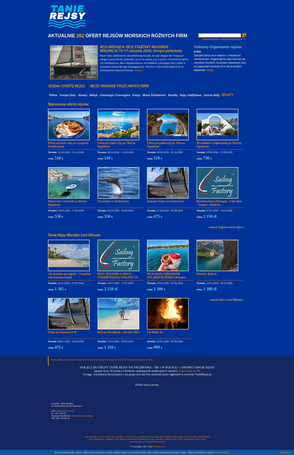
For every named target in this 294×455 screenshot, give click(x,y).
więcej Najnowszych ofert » (227, 227)
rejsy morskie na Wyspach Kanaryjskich (147, 441)
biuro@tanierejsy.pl (65, 411)
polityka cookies (221, 452)
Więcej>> (139, 70)
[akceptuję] (285, 452)
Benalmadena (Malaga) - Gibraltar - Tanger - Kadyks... (219, 203)
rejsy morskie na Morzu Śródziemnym (132, 439)
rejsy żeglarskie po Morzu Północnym (166, 436)
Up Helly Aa (155, 332)
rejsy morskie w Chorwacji (97, 436)
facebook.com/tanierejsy (82, 415)
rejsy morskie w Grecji (121, 436)
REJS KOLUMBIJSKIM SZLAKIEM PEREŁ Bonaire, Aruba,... (166, 277)
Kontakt (131, 359)
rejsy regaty (201, 439)
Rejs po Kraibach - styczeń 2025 (118, 332)
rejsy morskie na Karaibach (197, 436)
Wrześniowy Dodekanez (113, 201)
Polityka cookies (145, 359)
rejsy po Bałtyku (140, 436)
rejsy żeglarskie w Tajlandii (100, 439)
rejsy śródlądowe (186, 439)
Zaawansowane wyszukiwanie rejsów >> (224, 39)
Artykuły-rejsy (113, 359)
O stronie (70, 359)
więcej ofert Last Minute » (227, 299)
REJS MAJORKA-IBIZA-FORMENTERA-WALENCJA (118, 275)
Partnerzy (100, 359)
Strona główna (57, 359)
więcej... (210, 70)
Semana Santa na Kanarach (165, 201)
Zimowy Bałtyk (207, 273)
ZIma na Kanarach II (62, 332)
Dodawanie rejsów (85, 359)
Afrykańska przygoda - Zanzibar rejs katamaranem (69, 275)
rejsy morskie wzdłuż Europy (164, 439)
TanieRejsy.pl (159, 446)
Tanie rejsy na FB (189, 370)
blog (124, 359)
